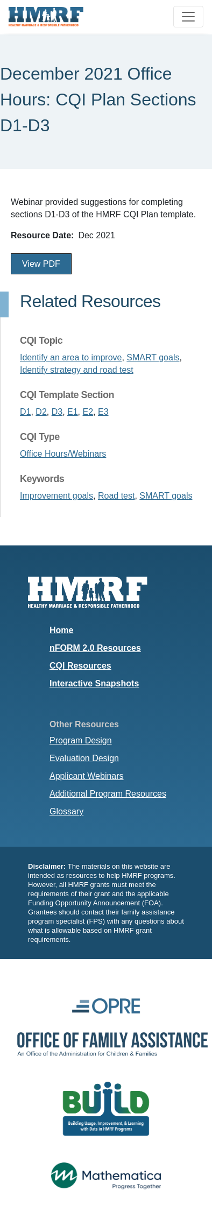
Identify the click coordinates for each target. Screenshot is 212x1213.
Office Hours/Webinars (63, 453)
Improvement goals (56, 495)
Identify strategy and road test (76, 369)
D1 (25, 411)
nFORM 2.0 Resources (95, 647)
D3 (57, 411)
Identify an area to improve (71, 357)
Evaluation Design (84, 758)
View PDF (41, 263)
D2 (41, 411)
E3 (103, 411)
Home (61, 630)
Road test (116, 495)
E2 (88, 411)
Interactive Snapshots (94, 683)
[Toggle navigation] (188, 16)
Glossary (66, 811)
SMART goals (152, 357)
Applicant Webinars (87, 776)
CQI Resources (80, 665)
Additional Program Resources (108, 793)
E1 (72, 411)
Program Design (81, 740)
